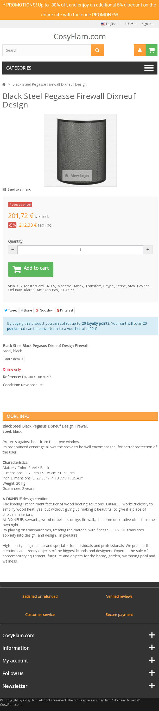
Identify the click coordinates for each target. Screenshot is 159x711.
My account (15, 661)
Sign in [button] (148, 24)
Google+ (44, 310)
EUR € (130, 24)
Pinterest (65, 310)
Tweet (10, 310)
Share (26, 310)
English (110, 24)
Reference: (12, 376)
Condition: (11, 384)
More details (13, 359)
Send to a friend (19, 189)
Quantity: (15, 241)
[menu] (140, 50)
